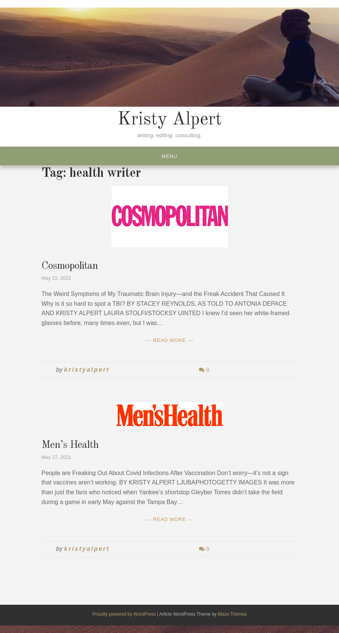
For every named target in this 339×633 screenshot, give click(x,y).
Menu (169, 156)
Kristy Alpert (170, 119)
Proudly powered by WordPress (124, 614)
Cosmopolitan (69, 266)
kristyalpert (87, 369)
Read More (169, 340)
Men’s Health (70, 445)
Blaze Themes (232, 614)
